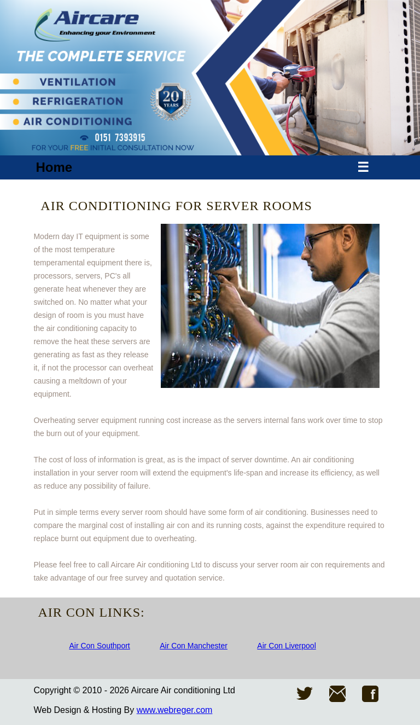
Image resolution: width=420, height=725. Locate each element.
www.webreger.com (175, 710)
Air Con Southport (99, 645)
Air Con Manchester (194, 645)
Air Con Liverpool (286, 645)
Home (54, 167)
